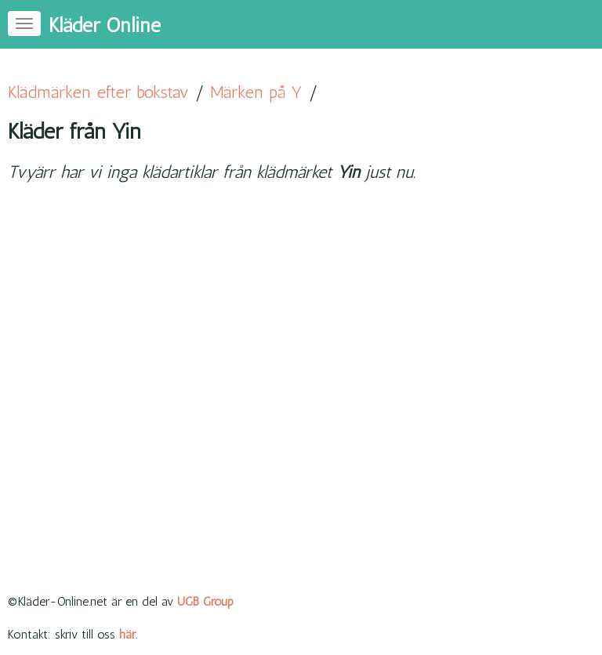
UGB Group (205, 601)
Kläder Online (105, 25)
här (127, 634)
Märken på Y (256, 92)
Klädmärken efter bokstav (98, 92)
